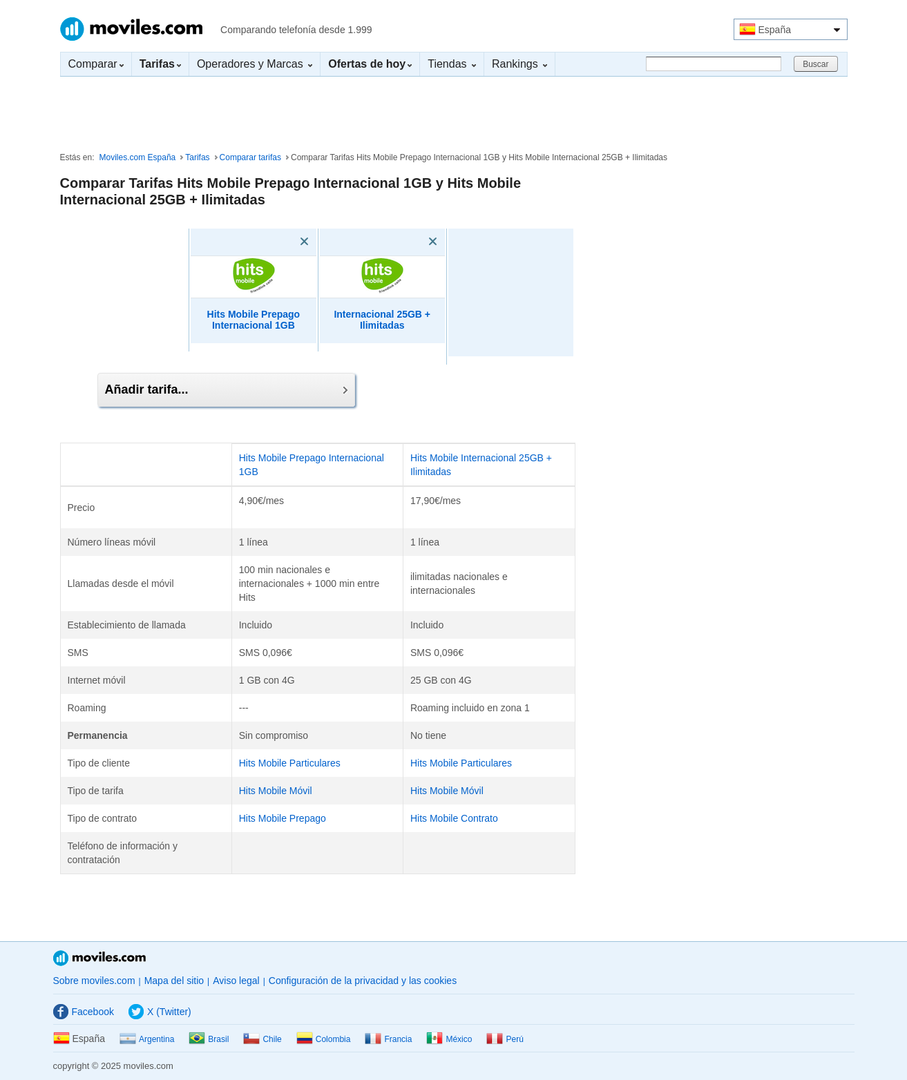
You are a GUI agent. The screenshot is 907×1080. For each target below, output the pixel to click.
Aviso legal (236, 980)
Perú (504, 1039)
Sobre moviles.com (94, 980)
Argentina (147, 1039)
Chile (262, 1039)
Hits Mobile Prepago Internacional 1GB (253, 320)
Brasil (209, 1039)
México (449, 1039)
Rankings (519, 64)
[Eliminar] (284, 241)
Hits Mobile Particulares (290, 763)
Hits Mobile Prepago (282, 818)
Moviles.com (131, 29)
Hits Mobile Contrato (454, 818)
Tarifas (197, 157)
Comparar (96, 64)
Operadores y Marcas (254, 64)
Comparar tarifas (250, 157)
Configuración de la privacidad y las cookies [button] (363, 980)
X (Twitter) (159, 1011)
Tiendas (452, 64)
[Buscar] (713, 64)
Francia (388, 1039)
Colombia (323, 1039)
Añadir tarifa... (226, 389)
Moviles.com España (137, 157)
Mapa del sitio (174, 980)
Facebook (83, 1011)
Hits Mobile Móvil (275, 790)
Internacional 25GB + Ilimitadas (382, 320)
